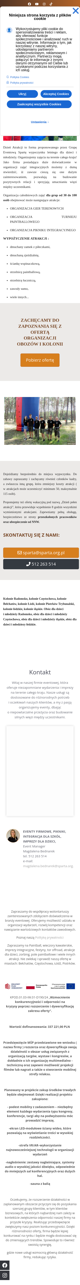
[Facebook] (29, 4)
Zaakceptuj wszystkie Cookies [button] (39, 104)
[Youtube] (37, 4)
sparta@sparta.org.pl (41, 553)
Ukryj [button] (22, 94)
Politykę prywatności (49, 937)
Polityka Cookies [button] (19, 77)
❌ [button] (75, 11)
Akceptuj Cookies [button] (56, 94)
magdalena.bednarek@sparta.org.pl (49, 866)
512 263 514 (41, 564)
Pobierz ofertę (40, 360)
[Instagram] (44, 4)
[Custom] (51, 4)
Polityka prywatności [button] (21, 82)
